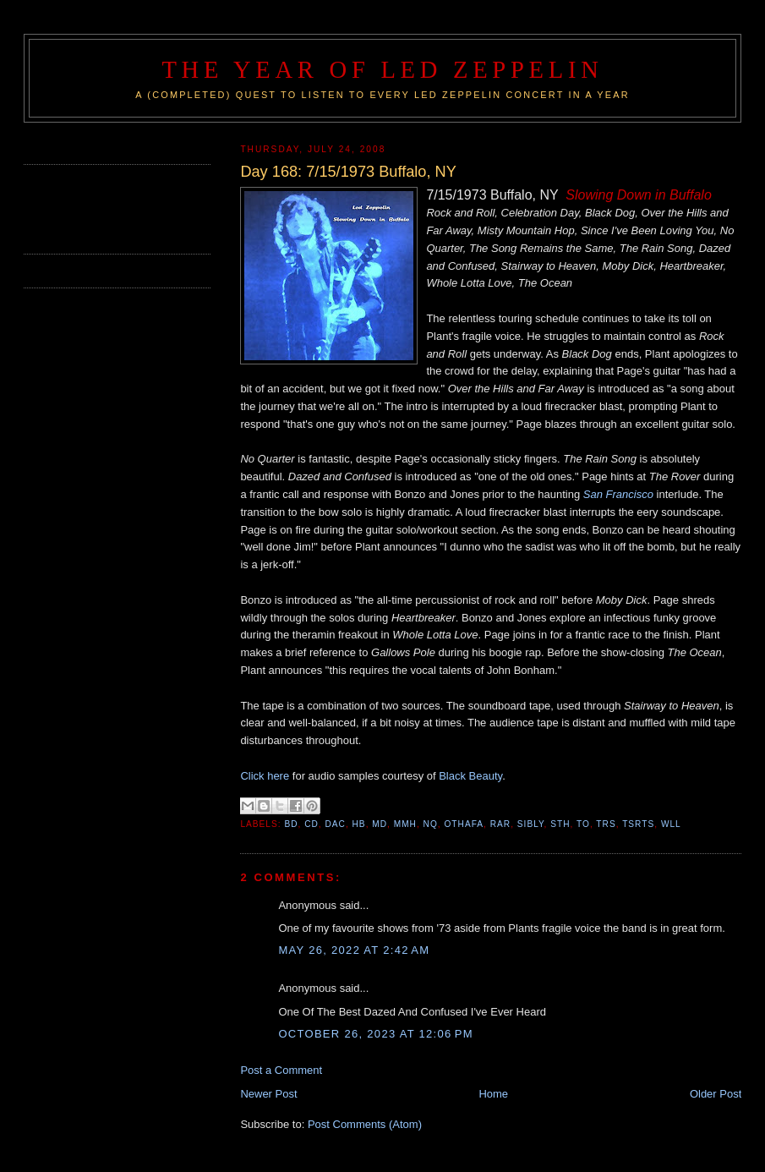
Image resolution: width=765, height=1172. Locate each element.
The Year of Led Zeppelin (382, 70)
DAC (335, 824)
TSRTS (638, 824)
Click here (264, 775)
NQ (430, 824)
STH (560, 824)
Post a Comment (281, 1070)
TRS (605, 824)
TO (583, 824)
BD (291, 824)
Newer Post (268, 1093)
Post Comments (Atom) (365, 1124)
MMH (405, 824)
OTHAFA (464, 824)
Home (493, 1093)
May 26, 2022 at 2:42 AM (353, 950)
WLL (671, 824)
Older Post (715, 1093)
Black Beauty (470, 775)
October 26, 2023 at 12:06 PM (375, 1033)
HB (359, 824)
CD (311, 824)
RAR (500, 824)
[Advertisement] (122, 207)
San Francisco (618, 494)
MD (379, 824)
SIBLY (530, 824)
